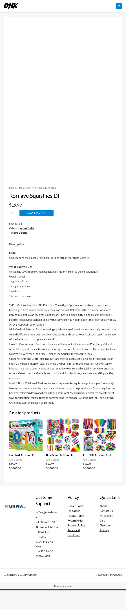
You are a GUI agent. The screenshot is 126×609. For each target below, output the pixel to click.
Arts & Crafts (25, 207)
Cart (102, 540)
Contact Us (106, 530)
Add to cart (36, 232)
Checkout (105, 545)
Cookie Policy (75, 525)
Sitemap (104, 550)
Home (12, 207)
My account (106, 535)
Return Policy (75, 540)
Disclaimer (74, 530)
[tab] (16, 264)
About (103, 525)
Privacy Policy (76, 535)
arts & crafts (20, 252)
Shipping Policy (76, 545)
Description (16, 263)
